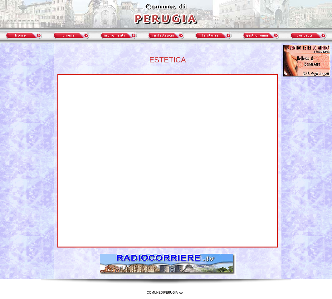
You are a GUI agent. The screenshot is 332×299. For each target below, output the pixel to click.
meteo (27, 101)
